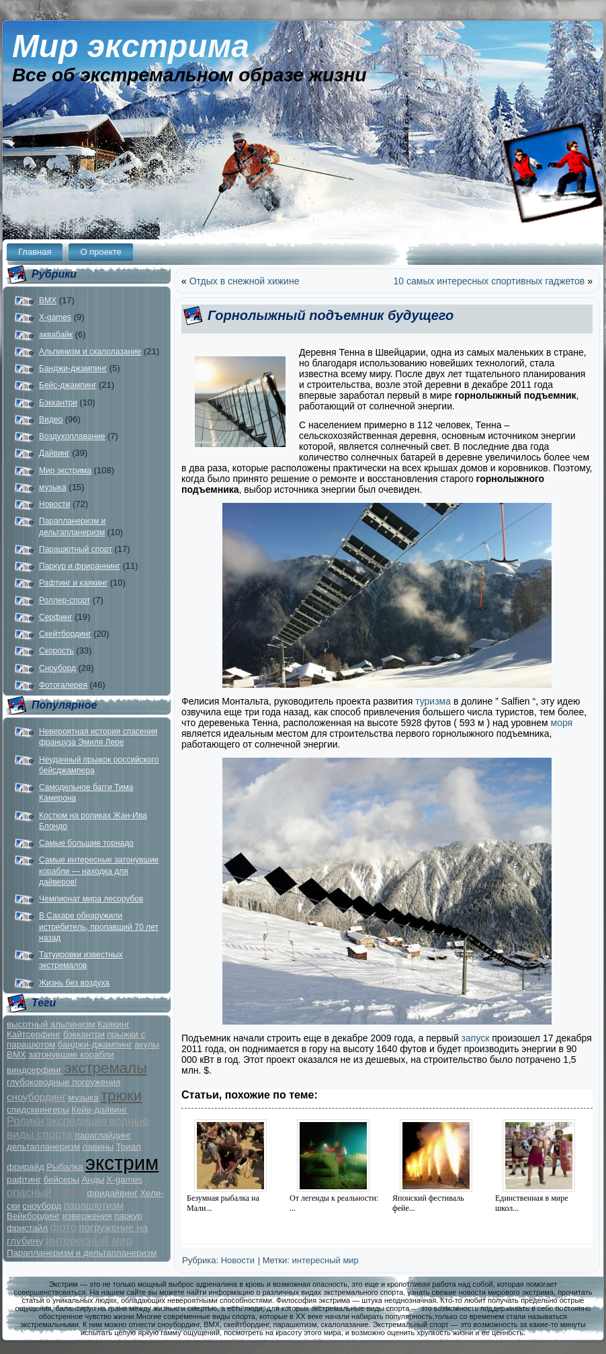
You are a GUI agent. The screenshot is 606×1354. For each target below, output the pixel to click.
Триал (128, 1147)
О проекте (100, 252)
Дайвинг (54, 453)
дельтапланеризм (43, 1147)
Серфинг (56, 617)
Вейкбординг (33, 1216)
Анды (92, 1179)
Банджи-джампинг (73, 368)
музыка (53, 487)
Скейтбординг (65, 634)
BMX (47, 300)
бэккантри (84, 1034)
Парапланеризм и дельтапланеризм (82, 1253)
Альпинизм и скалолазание (90, 351)
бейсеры (61, 1179)
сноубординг (36, 1097)
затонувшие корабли (71, 1054)
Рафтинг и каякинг (73, 583)
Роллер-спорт (64, 600)
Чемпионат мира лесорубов (91, 899)
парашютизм (94, 1205)
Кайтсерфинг (34, 1034)
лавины (98, 1147)
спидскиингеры (38, 1110)
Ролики (25, 1121)
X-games (55, 317)
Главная (34, 252)
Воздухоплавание (72, 436)
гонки (69, 1192)
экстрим (122, 1163)
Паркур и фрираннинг (79, 566)
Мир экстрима (130, 46)
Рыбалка (64, 1167)
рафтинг (24, 1179)
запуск (476, 1038)
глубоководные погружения (63, 1082)
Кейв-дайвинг (99, 1110)
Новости (54, 504)
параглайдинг (103, 1135)
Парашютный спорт (75, 549)
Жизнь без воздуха (74, 983)
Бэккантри (58, 402)
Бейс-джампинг (67, 385)
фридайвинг (112, 1193)
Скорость (56, 650)
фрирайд (25, 1167)
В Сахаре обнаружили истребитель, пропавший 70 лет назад (99, 927)
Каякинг (113, 1024)
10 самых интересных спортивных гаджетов (489, 281)
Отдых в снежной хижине (244, 281)
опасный (29, 1192)
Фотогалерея (63, 685)
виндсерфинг (34, 1070)
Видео (50, 419)
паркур (128, 1216)
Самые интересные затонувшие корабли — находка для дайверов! (99, 871)
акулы (146, 1044)
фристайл (27, 1228)
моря (560, 722)
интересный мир (89, 1240)
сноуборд (41, 1206)
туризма (433, 701)
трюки (121, 1095)
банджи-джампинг (95, 1044)
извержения (87, 1216)
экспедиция (76, 1121)
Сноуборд (57, 668)
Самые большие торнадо (86, 843)
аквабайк (56, 335)
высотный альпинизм (51, 1024)
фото (63, 1227)
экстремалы (105, 1068)
